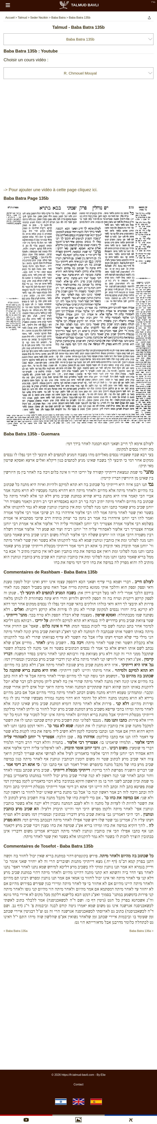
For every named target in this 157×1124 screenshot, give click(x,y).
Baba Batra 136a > (141, 930)
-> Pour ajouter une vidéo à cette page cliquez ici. (51, 189)
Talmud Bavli (79, 5)
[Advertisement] (79, 944)
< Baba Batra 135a (16, 930)
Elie (103, 1074)
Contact (78, 1084)
